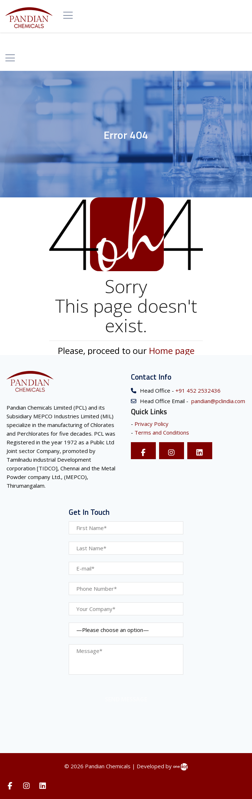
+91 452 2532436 (197, 390)
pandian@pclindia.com (217, 401)
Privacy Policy (151, 423)
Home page (172, 350)
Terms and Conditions (161, 432)
